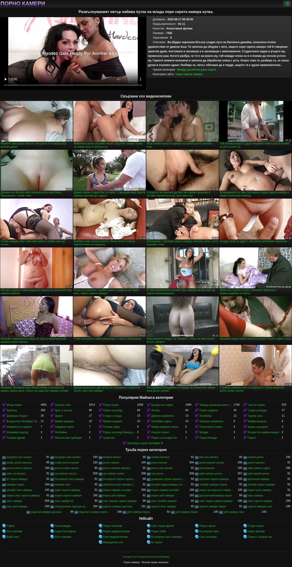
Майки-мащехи (257, 421)
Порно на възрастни (164, 437)
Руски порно (111, 405)
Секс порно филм (162, 526)
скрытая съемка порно (93, 512)
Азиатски (109, 437)
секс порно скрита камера (215, 501)
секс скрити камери (260, 501)
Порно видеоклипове (116, 531)
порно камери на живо (117, 490)
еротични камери (258, 479)
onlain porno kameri (67, 462)
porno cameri (111, 462)
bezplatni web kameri (68, 457)
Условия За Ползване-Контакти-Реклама (146, 556)
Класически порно (210, 426)
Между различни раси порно (196, 69)
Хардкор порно (64, 426)
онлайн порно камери (261, 484)
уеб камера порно (138, 512)
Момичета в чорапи (19, 426)
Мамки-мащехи (113, 421)
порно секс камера (259, 490)
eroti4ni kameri (112, 457)
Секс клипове (207, 536)
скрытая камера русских (46, 512)
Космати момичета (211, 421)
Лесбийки (205, 415)
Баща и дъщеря (258, 426)
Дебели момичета (162, 415)
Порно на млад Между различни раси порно (120, 432)
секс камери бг (64, 501)
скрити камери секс (260, 506)
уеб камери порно (186, 512)
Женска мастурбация (68, 437)
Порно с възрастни (260, 536)
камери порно (15, 484)
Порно (252, 437)
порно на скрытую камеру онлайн (216, 490)
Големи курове (16, 437)
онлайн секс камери (19, 490)
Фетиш (155, 410)
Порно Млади (208, 437)
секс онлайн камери (164, 501)
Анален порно (160, 432)
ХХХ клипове (63, 536)
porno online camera (19, 468)
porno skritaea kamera (116, 468)
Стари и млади (257, 410)
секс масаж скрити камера (120, 501)
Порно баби (158, 531)
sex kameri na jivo (66, 473)
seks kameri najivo (259, 468)
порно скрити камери (68, 495)
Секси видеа (63, 526)
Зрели (59, 415)
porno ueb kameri (161, 468)
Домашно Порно (17, 415)
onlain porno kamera (19, 462)
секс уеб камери (17, 506)
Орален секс (63, 405)
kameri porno (256, 457)
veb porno (157, 473)
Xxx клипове (14, 531)
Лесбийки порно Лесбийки (143, 443)
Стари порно (256, 526)
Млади (203, 432)
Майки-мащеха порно (165, 426)
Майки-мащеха (64, 421)
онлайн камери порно (213, 484)
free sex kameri (208, 457)
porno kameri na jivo (211, 462)
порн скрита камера (189, 74)
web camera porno (210, 473)
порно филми (256, 531)
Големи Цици (111, 426)
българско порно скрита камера (120, 479)
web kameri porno (258, 473)
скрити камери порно (212, 506)
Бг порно (156, 542)
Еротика (12, 410)
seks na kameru (16, 473)
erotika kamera (160, 457)
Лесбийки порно (161, 421)
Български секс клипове (166, 536)
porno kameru (256, 462)
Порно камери (22, 4)
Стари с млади (112, 415)
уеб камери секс (234, 512)
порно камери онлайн (165, 490)
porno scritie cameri (67, 468)
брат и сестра (63, 410)
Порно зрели (207, 526)
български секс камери (69, 479)
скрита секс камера (163, 506)
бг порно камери (17, 479)
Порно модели (208, 410)
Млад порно (14, 405)
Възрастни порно (162, 405)
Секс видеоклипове (115, 536)
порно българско (65, 531)
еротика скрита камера (214, 479)
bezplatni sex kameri (19, 457)
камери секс (62, 484)
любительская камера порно (120, 484)
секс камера (255, 495)
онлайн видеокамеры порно (168, 484)
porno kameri (159, 462)
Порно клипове (112, 526)
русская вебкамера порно (215, 495)
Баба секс (13, 536)
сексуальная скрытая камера (72, 506)
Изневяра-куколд (17, 432)
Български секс (209, 531)
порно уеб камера (114, 495)
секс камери (14, 501)
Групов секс (255, 415)
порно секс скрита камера (23, 495)
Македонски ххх (113, 542)
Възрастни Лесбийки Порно (24, 421)
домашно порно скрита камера (168, 479)
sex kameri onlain (113, 473)
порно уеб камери (162, 495)
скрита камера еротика (117, 506)
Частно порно (256, 405)
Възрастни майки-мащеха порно (265, 432)
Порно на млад (112, 410)
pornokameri (207, 468)
